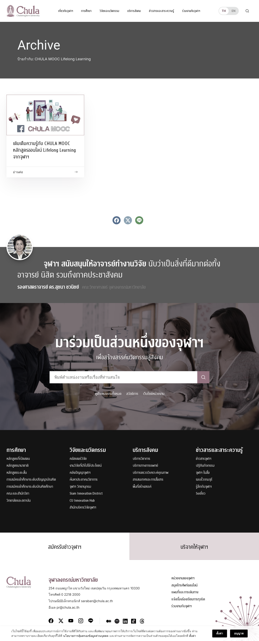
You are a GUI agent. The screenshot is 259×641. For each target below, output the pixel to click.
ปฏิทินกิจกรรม (205, 465)
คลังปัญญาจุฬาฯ (80, 472)
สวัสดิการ (132, 393)
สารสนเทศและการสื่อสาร (148, 479)
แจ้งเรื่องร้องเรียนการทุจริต (188, 599)
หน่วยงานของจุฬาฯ (183, 578)
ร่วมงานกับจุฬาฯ (191, 11)
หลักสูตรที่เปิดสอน (18, 459)
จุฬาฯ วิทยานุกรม (80, 486)
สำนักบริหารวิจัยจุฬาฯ (83, 507)
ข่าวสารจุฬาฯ (203, 459)
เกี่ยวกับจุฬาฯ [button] (65, 11)
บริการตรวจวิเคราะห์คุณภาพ (150, 472)
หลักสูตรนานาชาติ (17, 465)
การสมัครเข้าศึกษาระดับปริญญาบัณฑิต (31, 479)
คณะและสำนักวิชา (17, 493)
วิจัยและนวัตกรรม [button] (109, 11)
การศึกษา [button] (86, 11)
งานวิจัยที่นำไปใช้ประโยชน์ (86, 465)
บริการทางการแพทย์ (145, 465)
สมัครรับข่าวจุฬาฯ (64, 547)
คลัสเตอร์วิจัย (78, 459)
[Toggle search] (247, 11)
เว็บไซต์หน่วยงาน (153, 393)
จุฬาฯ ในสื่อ (203, 472)
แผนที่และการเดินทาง (184, 592)
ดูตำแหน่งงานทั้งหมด (108, 393)
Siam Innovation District (86, 493)
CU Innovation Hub (82, 500)
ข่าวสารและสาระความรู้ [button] (161, 11)
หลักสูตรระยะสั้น (16, 472)
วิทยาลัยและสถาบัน (18, 500)
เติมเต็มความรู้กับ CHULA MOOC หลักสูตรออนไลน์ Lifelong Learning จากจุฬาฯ (44, 150)
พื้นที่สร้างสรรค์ (142, 486)
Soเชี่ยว (200, 493)
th (224, 11)
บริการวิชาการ (141, 459)
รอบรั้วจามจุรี (204, 479)
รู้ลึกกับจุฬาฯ (204, 486)
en (233, 11)
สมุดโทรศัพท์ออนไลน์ (184, 585)
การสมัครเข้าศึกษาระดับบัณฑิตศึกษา (29, 486)
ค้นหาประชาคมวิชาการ (84, 479)
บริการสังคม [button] (134, 11)
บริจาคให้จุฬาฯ (194, 547)
